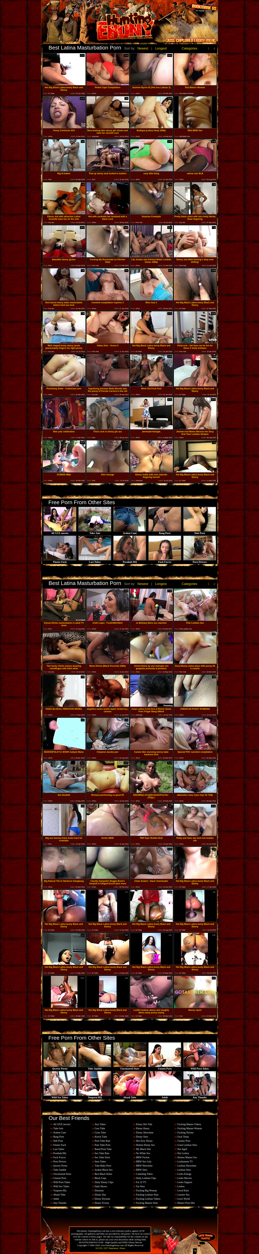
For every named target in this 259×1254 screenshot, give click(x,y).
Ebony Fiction (102, 1203)
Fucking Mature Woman (189, 1128)
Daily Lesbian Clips (146, 1178)
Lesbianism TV (185, 1161)
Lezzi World (183, 1198)
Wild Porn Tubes (199, 1067)
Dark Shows (101, 1186)
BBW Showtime (144, 1165)
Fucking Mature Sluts (147, 1203)
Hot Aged (182, 1149)
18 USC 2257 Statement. (107, 1248)
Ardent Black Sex (104, 1170)
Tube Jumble (94, 1067)
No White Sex (143, 1153)
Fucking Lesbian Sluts (147, 1194)
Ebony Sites (142, 1136)
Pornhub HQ (129, 561)
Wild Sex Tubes (59, 1096)
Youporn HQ (94, 1096)
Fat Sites (140, 1186)
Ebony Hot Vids (144, 1124)
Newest (142, 48)
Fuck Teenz (183, 1136)
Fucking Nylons (185, 1132)
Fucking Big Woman (146, 1190)
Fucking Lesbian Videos (148, 1198)
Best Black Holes (103, 1174)
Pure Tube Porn (102, 1145)
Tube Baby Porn (103, 1165)
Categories (189, 48)
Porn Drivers (199, 561)
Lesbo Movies (184, 1178)
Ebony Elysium (102, 1198)
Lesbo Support (184, 1182)
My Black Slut (143, 1149)
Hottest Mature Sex (187, 1157)
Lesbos (181, 1186)
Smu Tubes (100, 1161)
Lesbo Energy (184, 1174)
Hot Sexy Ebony (144, 1141)
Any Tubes (100, 1124)
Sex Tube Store (102, 1157)
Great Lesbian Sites (187, 1145)
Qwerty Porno (59, 1067)
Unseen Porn (164, 1067)
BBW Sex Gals (143, 1161)
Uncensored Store (129, 1067)
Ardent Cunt (129, 532)
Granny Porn (183, 1141)
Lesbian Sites (184, 1170)
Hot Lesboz (183, 1153)
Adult (164, 1096)
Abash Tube (129, 1096)
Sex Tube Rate (102, 1153)
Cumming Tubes (144, 1174)
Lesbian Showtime (186, 1165)
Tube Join (94, 532)
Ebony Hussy (142, 1128)
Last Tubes (94, 561)
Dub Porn (199, 532)
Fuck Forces (164, 561)
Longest (161, 48)
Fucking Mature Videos (189, 1124)
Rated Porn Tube (103, 1149)
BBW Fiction (142, 1157)
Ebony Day (100, 1194)
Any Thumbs (199, 1096)
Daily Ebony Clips (104, 1182)
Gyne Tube (100, 1132)
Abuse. (122, 1248)
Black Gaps (100, 1178)
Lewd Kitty (183, 1190)
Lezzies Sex (183, 1194)
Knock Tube (101, 1136)
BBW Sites (141, 1170)
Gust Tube (100, 1128)
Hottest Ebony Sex (145, 1145)
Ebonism (99, 1190)
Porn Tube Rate (102, 1141)
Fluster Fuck (59, 561)
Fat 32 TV (141, 1182)
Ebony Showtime (144, 1132)
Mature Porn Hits (186, 1203)
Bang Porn (164, 532)
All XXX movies (59, 532)
